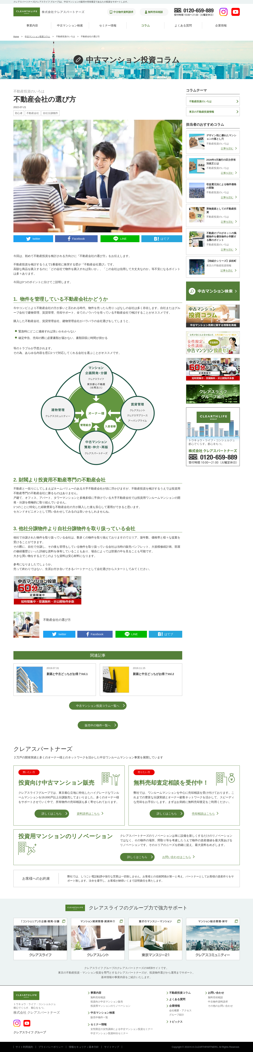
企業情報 (221, 25)
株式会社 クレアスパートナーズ (36, 1008)
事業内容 (32, 25)
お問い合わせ (216, 992)
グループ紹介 (176, 1014)
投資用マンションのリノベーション (110, 1005)
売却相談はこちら (203, 813)
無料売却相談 (98, 997)
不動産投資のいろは (200, 101)
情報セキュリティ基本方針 (84, 1046)
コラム (145, 25)
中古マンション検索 (70, 25)
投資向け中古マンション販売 (107, 1001)
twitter (36, 238)
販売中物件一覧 (99, 1017)
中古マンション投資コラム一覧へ (97, 705)
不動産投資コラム (180, 992)
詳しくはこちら (52, 813)
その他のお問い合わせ (220, 1005)
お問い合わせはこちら (176, 856)
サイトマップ (111, 1046)
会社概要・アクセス (180, 1010)
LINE (123, 238)
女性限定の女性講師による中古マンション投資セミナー (122, 1029)
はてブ (165, 238)
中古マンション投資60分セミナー (109, 1033)
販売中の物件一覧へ (98, 725)
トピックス (176, 1021)
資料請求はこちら (88, 813)
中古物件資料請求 (218, 1001)
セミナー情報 (107, 25)
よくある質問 (183, 25)
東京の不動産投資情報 (201, 111)
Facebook (78, 238)
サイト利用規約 (24, 1046)
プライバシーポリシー (50, 1046)
